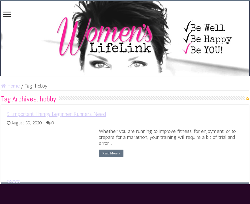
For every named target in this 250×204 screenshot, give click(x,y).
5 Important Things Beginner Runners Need (56, 113)
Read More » (111, 153)
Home (10, 86)
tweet (13, 181)
